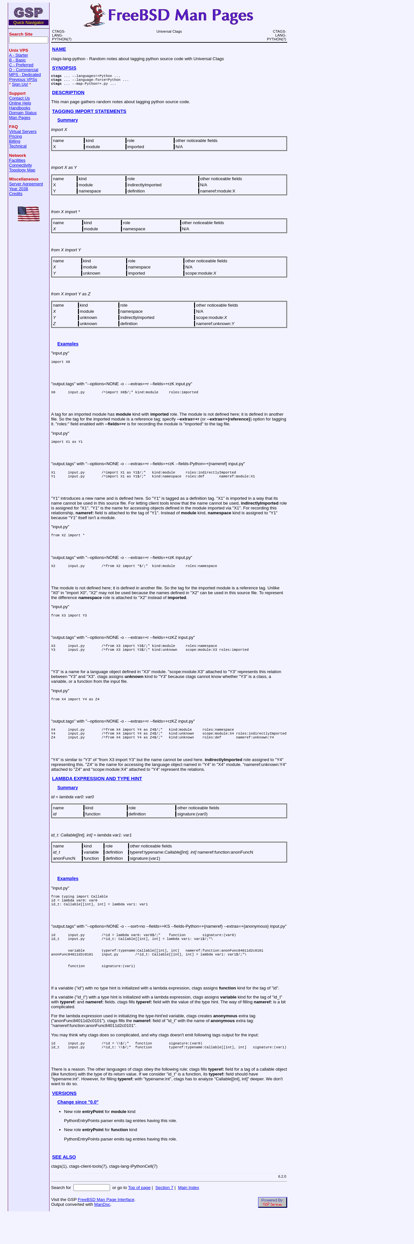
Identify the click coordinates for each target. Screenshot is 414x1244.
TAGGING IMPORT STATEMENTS (89, 114)
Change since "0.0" (78, 1132)
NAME (59, 49)
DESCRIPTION (68, 95)
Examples (67, 346)
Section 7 (164, 1217)
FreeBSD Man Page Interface (106, 1229)
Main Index (188, 1217)
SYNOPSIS (64, 68)
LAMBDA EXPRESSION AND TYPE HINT (97, 795)
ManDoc (102, 1234)
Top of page (139, 1217)
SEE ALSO (64, 1187)
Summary (67, 122)
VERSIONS (64, 1123)
